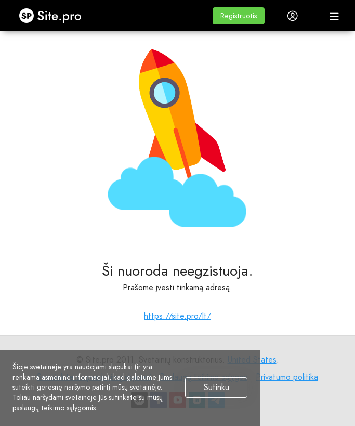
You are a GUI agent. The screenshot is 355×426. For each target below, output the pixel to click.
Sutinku (216, 388)
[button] (239, 15)
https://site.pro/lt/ (177, 316)
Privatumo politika (287, 377)
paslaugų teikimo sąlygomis (54, 408)
